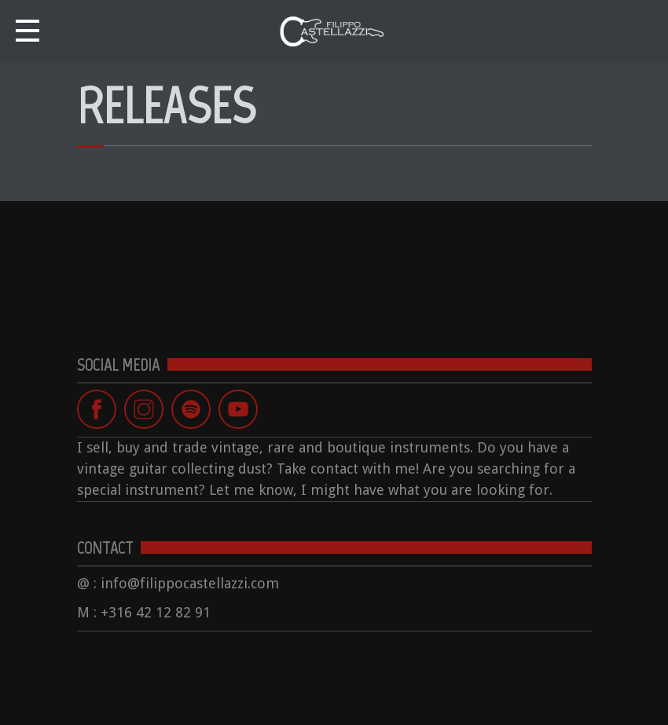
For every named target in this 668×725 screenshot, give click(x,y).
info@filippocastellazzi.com (190, 583)
